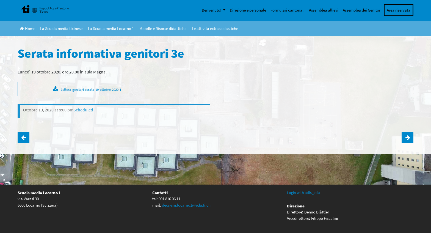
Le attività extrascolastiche (215, 28)
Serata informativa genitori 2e (23, 137)
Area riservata (398, 10)
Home (27, 28)
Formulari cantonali (287, 10)
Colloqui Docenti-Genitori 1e (407, 137)
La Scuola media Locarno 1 (111, 28)
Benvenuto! (212, 10)
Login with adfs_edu (303, 192)
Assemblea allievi (323, 10)
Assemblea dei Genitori (362, 10)
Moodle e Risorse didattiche (162, 28)
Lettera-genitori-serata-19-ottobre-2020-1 (91, 89)
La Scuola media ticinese (61, 28)
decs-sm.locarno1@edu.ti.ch (186, 205)
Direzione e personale (248, 10)
